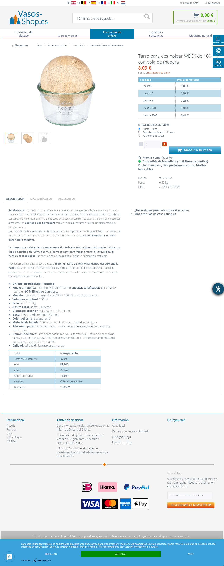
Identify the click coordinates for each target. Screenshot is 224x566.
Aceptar (121, 553)
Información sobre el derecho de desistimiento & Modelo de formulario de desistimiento (82, 452)
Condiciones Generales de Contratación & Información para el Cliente (83, 427)
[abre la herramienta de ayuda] (218, 289)
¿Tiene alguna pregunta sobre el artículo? (160, 210)
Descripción (15, 199)
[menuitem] (8, 3)
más (190, 553)
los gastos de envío (110, 536)
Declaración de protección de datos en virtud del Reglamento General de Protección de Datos (81, 439)
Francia (11, 429)
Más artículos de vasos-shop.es (153, 214)
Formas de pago (122, 442)
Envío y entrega (121, 437)
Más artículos (41, 199)
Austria (11, 426)
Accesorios (66, 199)
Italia (9, 433)
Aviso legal (118, 426)
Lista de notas (190, 3)
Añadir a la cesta (194, 150)
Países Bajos (14, 437)
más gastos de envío (158, 72)
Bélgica (11, 441)
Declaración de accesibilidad (130, 431)
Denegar (51, 553)
